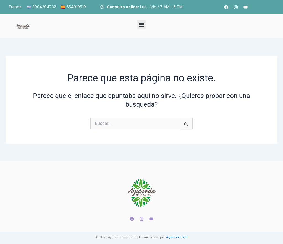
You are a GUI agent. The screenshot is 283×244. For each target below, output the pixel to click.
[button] (141, 24)
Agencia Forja (177, 237)
